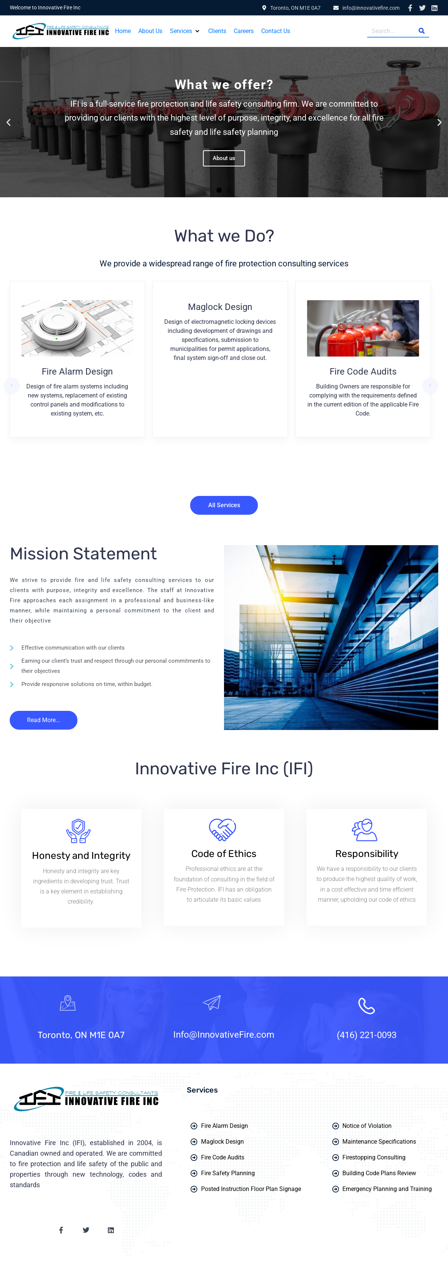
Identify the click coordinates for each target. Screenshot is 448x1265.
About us (224, 158)
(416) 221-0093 (367, 1035)
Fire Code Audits (363, 371)
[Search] (421, 31)
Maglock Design (220, 307)
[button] (185, 31)
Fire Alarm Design (77, 371)
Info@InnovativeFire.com (223, 1034)
